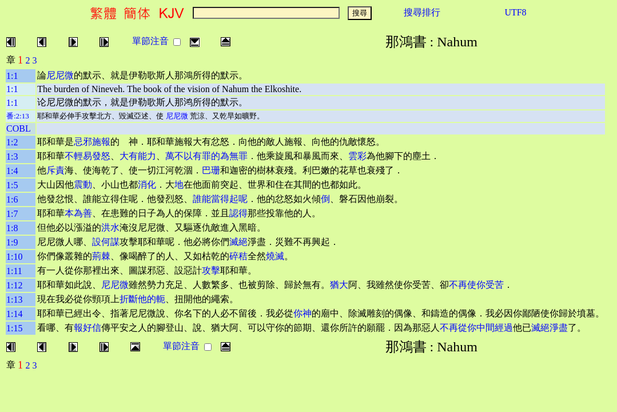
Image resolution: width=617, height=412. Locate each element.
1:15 (14, 328)
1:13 (14, 299)
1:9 (12, 242)
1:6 (12, 199)
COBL (18, 128)
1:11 (14, 271)
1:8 (12, 228)
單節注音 (150, 41)
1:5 (12, 185)
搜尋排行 (422, 12)
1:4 (12, 171)
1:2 (12, 142)
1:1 (12, 76)
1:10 (14, 257)
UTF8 (515, 12)
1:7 (12, 214)
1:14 (14, 314)
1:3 (12, 156)
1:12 (14, 285)
